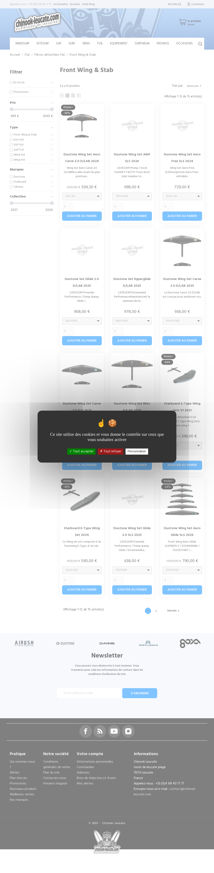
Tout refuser (110, 451)
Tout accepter (81, 451)
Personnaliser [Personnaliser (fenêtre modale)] (137, 451)
